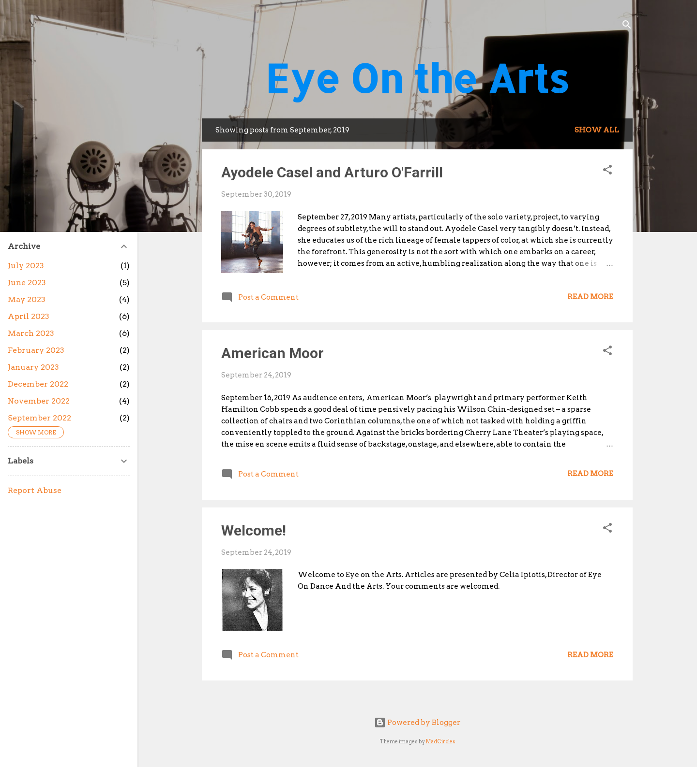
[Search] (627, 26)
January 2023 (33, 367)
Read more (590, 296)
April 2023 (28, 316)
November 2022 (39, 400)
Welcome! (253, 530)
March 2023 (31, 333)
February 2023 (36, 350)
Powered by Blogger (417, 722)
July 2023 (26, 265)
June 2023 (27, 282)
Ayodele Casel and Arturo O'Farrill (332, 172)
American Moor (272, 353)
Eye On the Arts (417, 78)
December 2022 (38, 384)
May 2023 (26, 299)
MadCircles (440, 741)
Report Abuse (34, 490)
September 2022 (39, 417)
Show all (597, 130)
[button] (607, 171)
